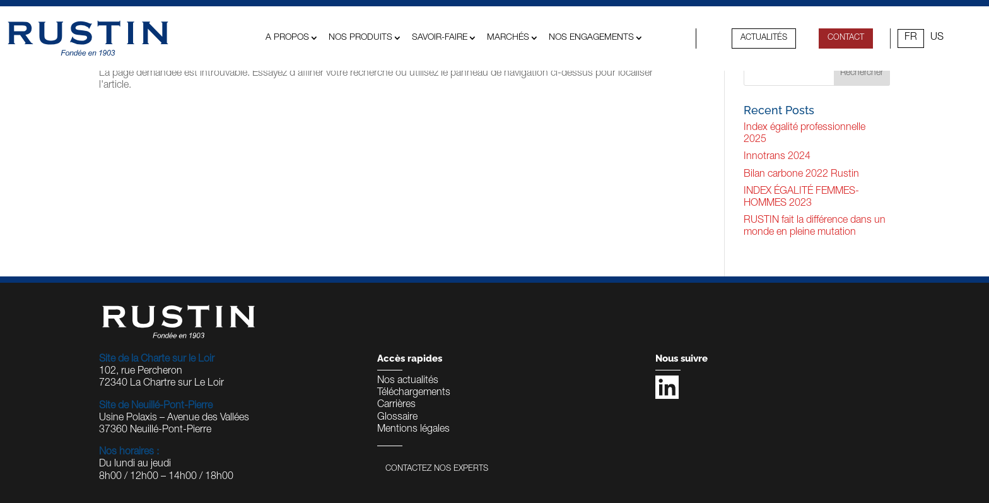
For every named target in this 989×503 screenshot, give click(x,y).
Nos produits (360, 37)
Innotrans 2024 (777, 157)
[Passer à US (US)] (937, 38)
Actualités (763, 38)
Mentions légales (413, 430)
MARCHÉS (508, 37)
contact (846, 38)
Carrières (396, 405)
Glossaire (397, 418)
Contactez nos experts (436, 469)
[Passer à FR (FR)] (910, 38)
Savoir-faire (439, 37)
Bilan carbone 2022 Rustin (801, 175)
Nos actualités (407, 381)
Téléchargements (413, 393)
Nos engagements (591, 37)
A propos (287, 37)
